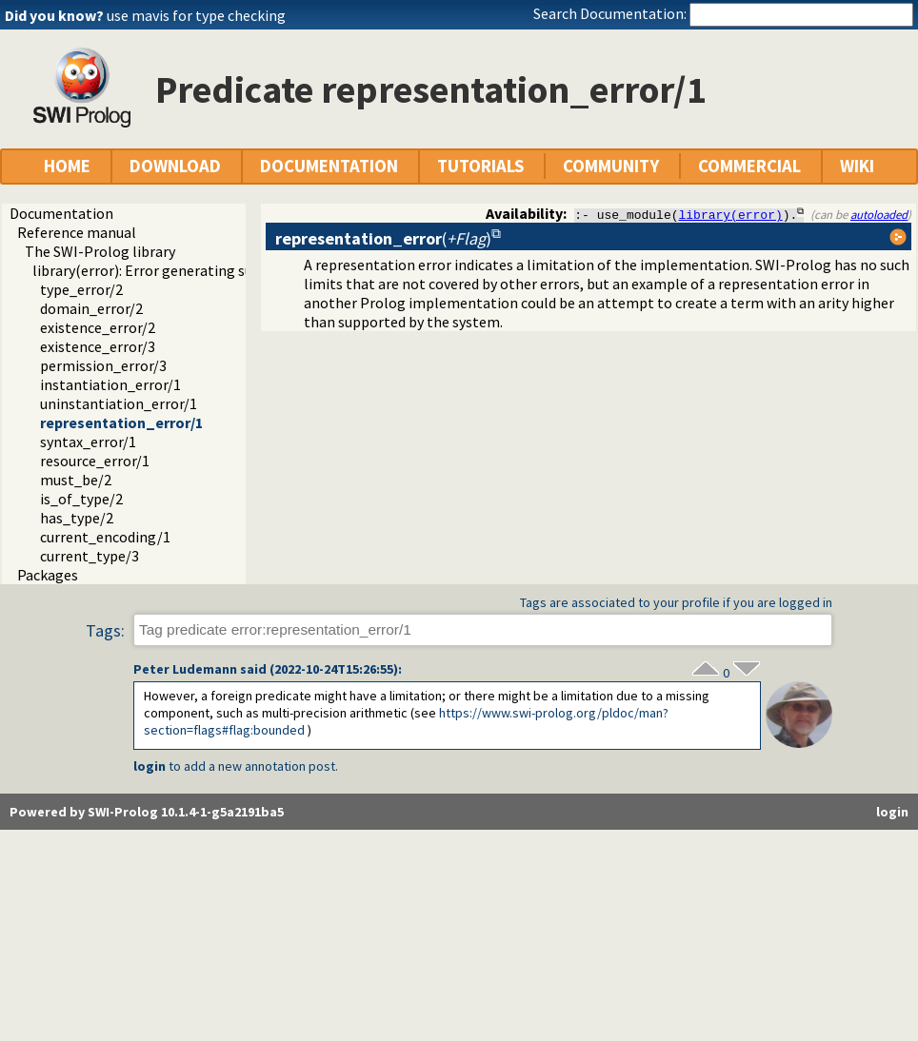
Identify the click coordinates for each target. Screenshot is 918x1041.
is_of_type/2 (81, 498)
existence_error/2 (97, 327)
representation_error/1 (121, 422)
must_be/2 (75, 479)
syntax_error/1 (88, 441)
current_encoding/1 (105, 536)
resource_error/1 (95, 460)
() (383, 238)
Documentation (61, 213)
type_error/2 (81, 289)
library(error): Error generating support (161, 270)
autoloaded (879, 214)
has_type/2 (76, 517)
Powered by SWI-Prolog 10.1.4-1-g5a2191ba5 (147, 811)
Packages (47, 574)
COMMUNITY (611, 166)
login (149, 766)
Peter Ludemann (185, 669)
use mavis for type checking (196, 15)
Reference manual (76, 232)
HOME (67, 166)
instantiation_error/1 (110, 384)
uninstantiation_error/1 (118, 403)
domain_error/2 (91, 308)
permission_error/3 (103, 365)
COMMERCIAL (749, 166)
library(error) (731, 214)
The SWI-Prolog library (100, 251)
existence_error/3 (97, 346)
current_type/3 (89, 555)
